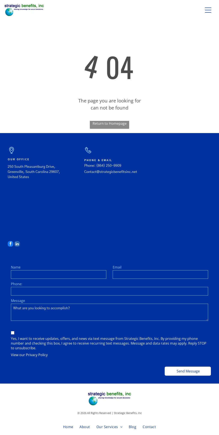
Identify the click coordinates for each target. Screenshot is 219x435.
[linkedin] (17, 244)
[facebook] (10, 244)
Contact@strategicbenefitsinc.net (110, 172)
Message (18, 300)
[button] (208, 10)
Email (117, 267)
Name (16, 267)
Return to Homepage (110, 123)
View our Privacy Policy (29, 354)
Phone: (16, 284)
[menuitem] (68, 426)
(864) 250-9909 (108, 165)
